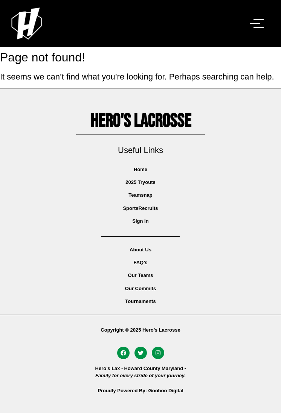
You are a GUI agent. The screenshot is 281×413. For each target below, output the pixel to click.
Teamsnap (140, 195)
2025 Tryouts (140, 182)
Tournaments (140, 301)
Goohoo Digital (165, 390)
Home (140, 169)
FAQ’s (140, 262)
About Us (140, 249)
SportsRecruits (140, 208)
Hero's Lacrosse (140, 121)
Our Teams (140, 275)
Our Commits (140, 288)
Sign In (140, 221)
